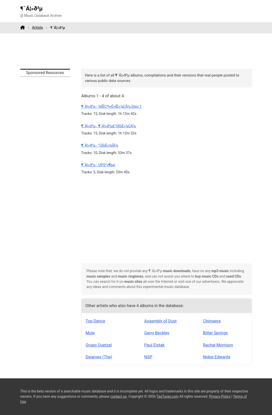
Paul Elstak (154, 344)
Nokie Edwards (216, 356)
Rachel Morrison (218, 344)
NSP (148, 356)
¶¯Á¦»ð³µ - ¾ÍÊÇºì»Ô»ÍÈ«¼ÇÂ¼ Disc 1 (111, 106)
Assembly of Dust (160, 320)
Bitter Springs (215, 332)
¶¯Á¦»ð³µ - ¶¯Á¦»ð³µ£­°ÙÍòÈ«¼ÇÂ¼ (108, 126)
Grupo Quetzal (99, 344)
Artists (37, 27)
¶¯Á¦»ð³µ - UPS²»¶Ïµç (98, 165)
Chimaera (212, 320)
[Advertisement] (136, 51)
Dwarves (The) (99, 356)
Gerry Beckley (156, 332)
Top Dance (95, 320)
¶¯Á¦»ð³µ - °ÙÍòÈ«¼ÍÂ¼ (99, 145)
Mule (90, 332)
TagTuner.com (167, 396)
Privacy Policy (220, 396)
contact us (118, 396)
